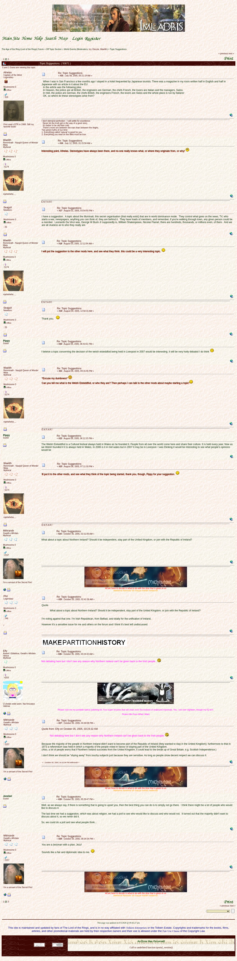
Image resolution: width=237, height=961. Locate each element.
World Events (70, 49)
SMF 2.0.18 (134, 937)
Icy (90, 49)
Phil (5, 596)
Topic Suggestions (118, 49)
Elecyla (95, 49)
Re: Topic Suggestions (70, 73)
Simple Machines (166, 937)
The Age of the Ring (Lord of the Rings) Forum (23, 49)
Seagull (7, 207)
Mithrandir (8, 530)
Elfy (5, 650)
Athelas (7, 72)
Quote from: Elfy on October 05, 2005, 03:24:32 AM (70, 729)
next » (231, 53)
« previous (223, 53)
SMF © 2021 (148, 937)
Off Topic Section (54, 49)
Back (151, 952)
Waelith (103, 49)
